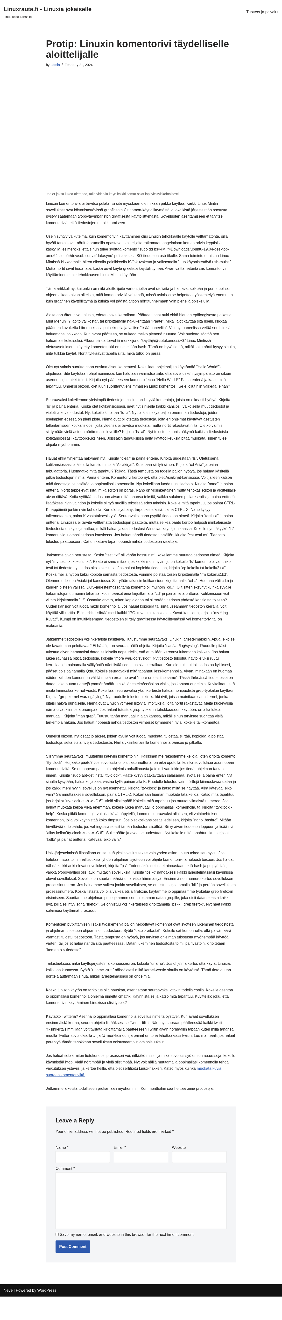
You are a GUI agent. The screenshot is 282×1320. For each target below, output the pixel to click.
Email (120, 1169)
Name (62, 1169)
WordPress (46, 1314)
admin (55, 65)
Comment (65, 1190)
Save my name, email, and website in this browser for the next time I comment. (127, 1258)
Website (179, 1169)
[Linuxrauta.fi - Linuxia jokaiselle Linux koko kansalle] (48, 12)
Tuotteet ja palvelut (262, 12)
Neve (8, 1314)
